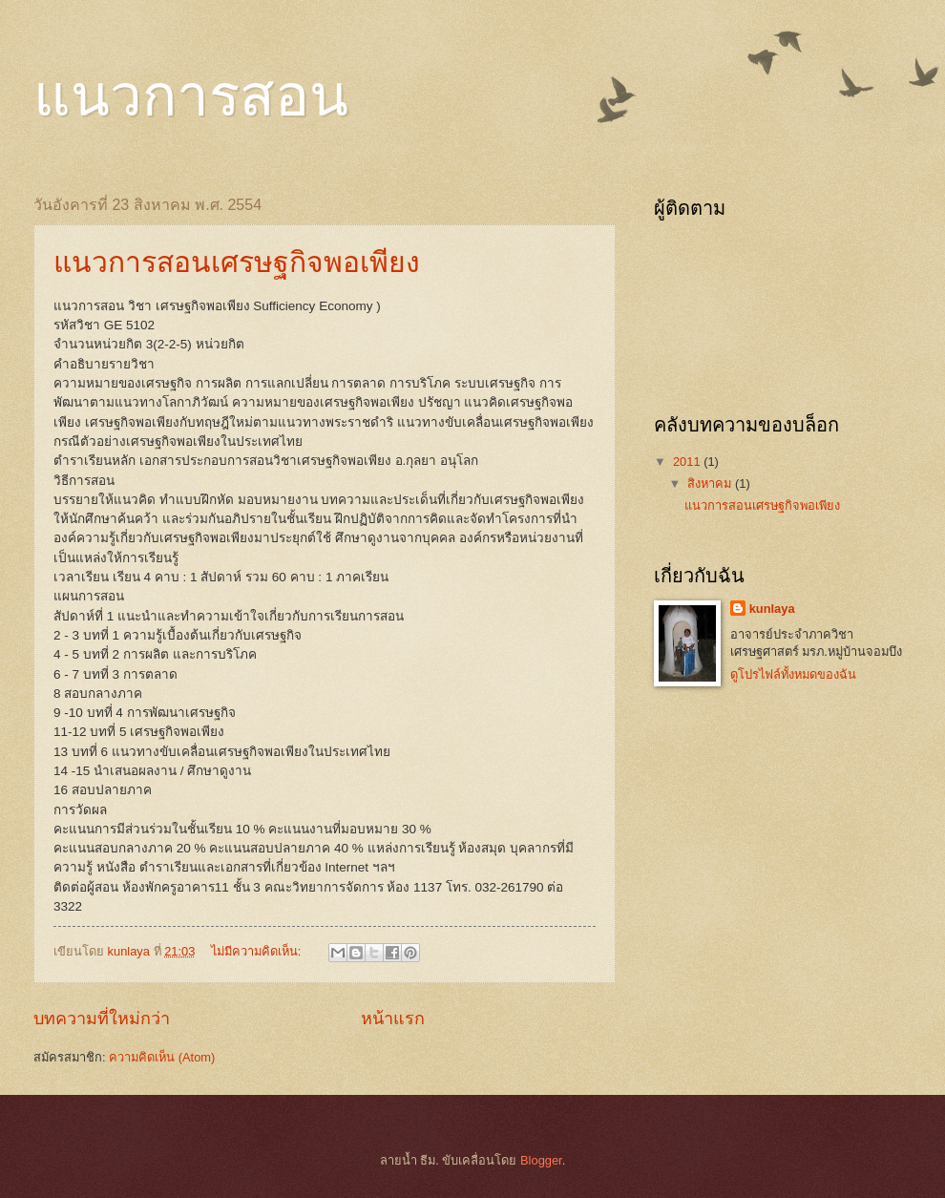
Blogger (541, 1160)
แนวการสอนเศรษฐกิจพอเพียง (236, 262)
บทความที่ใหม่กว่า (101, 1018)
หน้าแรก (393, 1018)
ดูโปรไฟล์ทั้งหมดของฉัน (793, 674)
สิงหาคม (711, 483)
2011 (688, 461)
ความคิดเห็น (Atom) (162, 1057)
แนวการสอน (190, 96)
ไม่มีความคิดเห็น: (257, 951)
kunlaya (772, 608)
